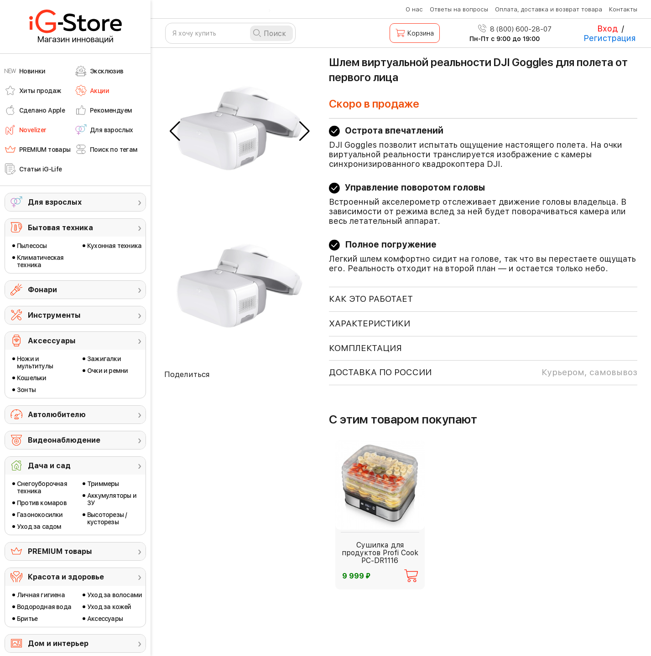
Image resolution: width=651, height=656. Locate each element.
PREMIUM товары (60, 551)
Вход (607, 28)
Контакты (623, 9)
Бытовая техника (60, 227)
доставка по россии (483, 372)
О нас (414, 9)
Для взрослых (55, 202)
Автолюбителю (57, 414)
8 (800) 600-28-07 (515, 29)
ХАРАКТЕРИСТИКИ (369, 323)
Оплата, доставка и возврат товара (548, 9)
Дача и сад (49, 465)
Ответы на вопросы (459, 9)
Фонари (42, 289)
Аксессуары (52, 340)
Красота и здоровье (66, 577)
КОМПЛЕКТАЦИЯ (365, 348)
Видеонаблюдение (64, 440)
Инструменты (54, 315)
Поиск (275, 33)
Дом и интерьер (58, 643)
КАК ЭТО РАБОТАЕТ (371, 299)
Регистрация (609, 38)
